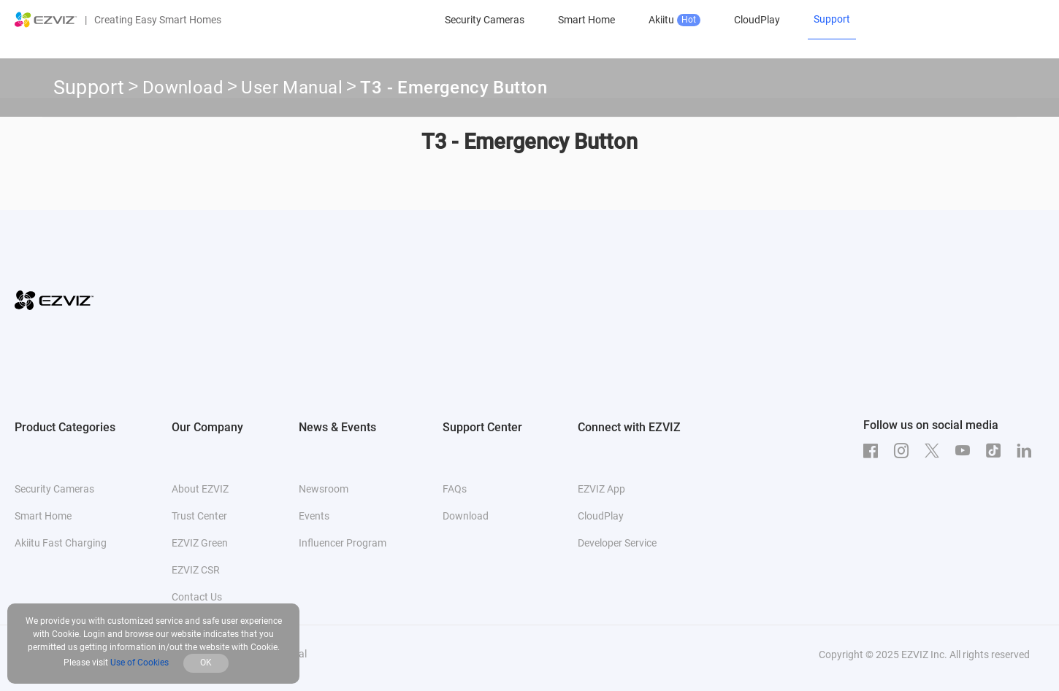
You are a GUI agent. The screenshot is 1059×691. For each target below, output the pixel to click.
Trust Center (199, 516)
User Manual (292, 90)
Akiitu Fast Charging (61, 543)
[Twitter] (936, 451)
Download (182, 90)
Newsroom (323, 489)
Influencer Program (342, 543)
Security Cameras (484, 20)
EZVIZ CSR (196, 570)
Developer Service (617, 543)
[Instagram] (905, 451)
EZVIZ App (601, 489)
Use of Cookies (139, 662)
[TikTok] (997, 451)
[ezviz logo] (46, 20)
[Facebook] (874, 451)
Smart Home (586, 20)
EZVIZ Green (200, 543)
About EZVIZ (200, 489)
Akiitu (674, 20)
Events (314, 516)
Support (89, 87)
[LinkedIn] (1028, 451)
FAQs (455, 489)
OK (206, 662)
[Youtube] (966, 451)
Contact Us (197, 597)
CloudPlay (757, 20)
